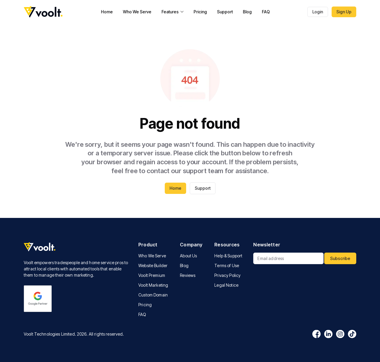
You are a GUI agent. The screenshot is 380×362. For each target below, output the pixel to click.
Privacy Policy (227, 275)
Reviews (187, 275)
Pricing (200, 11)
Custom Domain (153, 294)
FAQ (266, 11)
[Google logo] (38, 298)
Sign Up (344, 11)
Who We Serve (137, 11)
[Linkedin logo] (328, 334)
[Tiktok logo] (352, 334)
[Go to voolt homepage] (43, 12)
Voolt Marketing (153, 285)
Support (225, 11)
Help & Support (228, 255)
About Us (188, 255)
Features (172, 11)
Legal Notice (226, 285)
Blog (247, 11)
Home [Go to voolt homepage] (175, 188)
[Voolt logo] (76, 247)
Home (107, 11)
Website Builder (152, 265)
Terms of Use (226, 265)
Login (317, 11)
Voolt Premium (151, 275)
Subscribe (340, 258)
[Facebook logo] (316, 334)
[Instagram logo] (340, 334)
